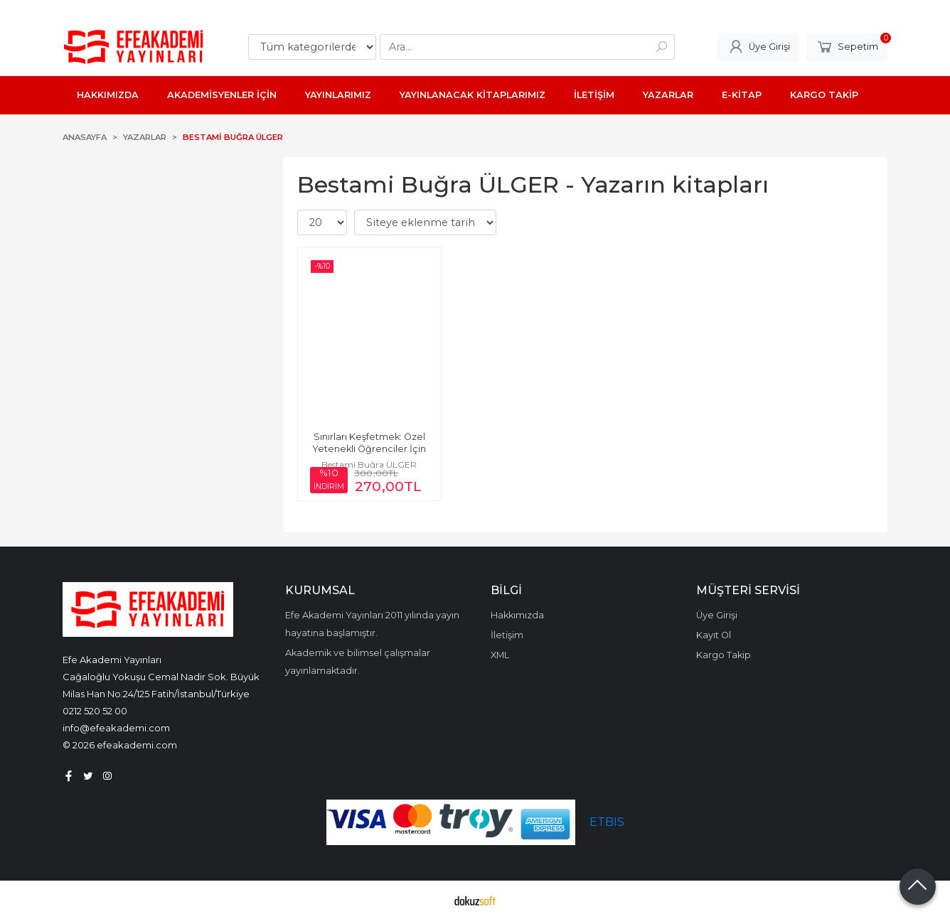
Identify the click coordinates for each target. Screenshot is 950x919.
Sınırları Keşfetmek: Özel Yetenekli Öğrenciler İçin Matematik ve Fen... (370, 448)
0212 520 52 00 (95, 710)
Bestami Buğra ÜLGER (369, 464)
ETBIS (606, 822)
